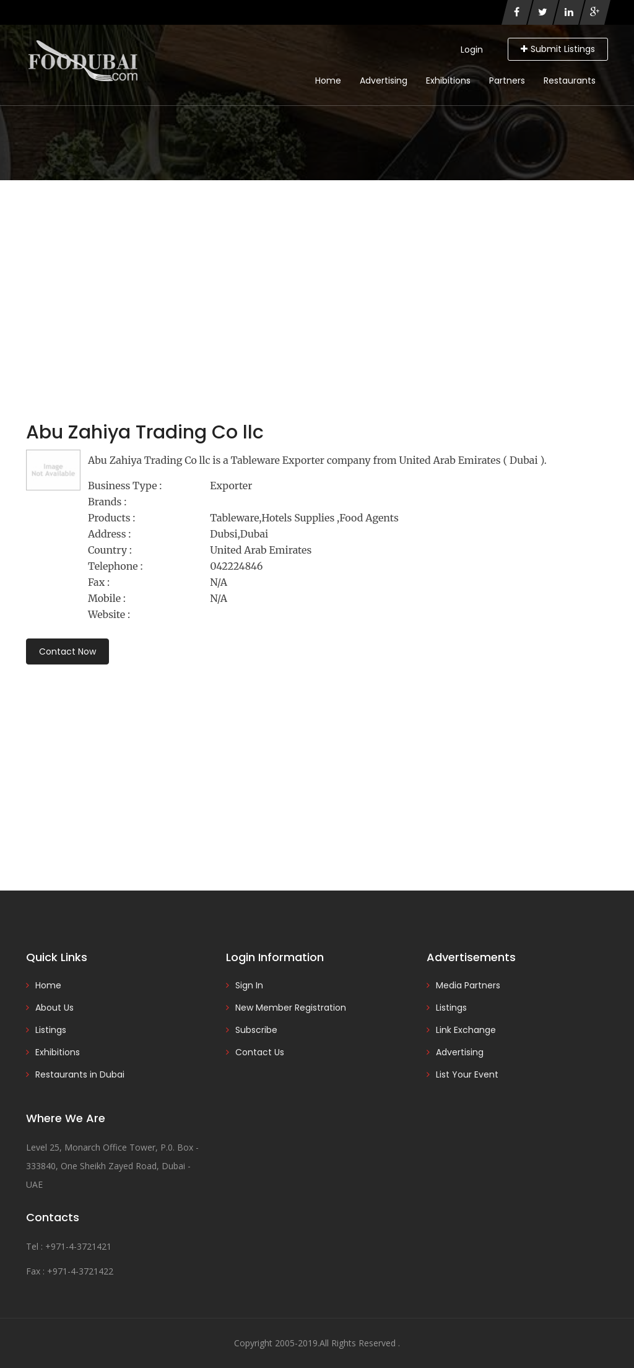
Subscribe (256, 1030)
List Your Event (467, 1074)
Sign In (249, 985)
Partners (507, 80)
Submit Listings (558, 49)
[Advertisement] (317, 273)
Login (472, 49)
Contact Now (67, 651)
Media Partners (468, 985)
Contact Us (259, 1052)
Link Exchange (466, 1030)
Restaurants (570, 80)
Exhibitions (448, 80)
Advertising (383, 80)
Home (328, 80)
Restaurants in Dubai (79, 1074)
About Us (54, 1007)
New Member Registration (290, 1007)
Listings (50, 1030)
